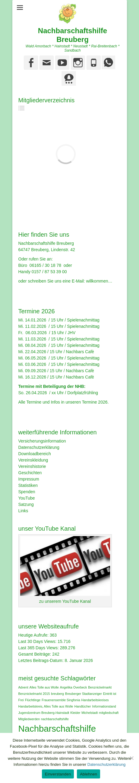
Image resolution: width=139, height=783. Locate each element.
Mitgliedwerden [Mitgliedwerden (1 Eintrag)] (29, 719)
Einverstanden (58, 774)
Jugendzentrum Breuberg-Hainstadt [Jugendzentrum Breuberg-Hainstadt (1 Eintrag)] (43, 712)
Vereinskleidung (33, 460)
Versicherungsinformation (42, 441)
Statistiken (28, 485)
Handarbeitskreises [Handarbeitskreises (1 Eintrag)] (95, 700)
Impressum (28, 479)
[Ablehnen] (131, 758)
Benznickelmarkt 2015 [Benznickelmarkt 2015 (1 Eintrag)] (34, 693)
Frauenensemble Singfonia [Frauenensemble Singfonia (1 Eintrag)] (61, 700)
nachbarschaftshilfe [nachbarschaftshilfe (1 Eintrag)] (55, 719)
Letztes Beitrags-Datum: (41, 660)
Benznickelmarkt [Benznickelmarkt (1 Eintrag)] (100, 687)
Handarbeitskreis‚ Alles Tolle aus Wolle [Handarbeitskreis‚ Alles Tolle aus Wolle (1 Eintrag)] (45, 706)
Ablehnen (88, 774)
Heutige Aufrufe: (34, 635)
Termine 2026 (95, 402)
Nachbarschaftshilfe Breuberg (72, 35)
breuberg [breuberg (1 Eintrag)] (57, 693)
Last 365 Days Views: (39, 647)
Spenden (26, 491)
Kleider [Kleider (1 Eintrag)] (75, 712)
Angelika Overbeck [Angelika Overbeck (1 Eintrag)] (73, 687)
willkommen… (99, 281)
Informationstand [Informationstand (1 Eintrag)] (104, 706)
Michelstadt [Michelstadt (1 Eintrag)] (89, 712)
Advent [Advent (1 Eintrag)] (23, 687)
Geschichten (30, 472)
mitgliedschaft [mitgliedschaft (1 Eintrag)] (108, 712)
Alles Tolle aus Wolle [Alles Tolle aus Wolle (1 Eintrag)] (44, 687)
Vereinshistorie (32, 466)
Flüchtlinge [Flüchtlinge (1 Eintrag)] (33, 700)
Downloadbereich (34, 453)
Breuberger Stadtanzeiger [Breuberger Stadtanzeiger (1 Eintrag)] (83, 693)
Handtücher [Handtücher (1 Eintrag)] (82, 706)
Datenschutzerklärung (38, 447)
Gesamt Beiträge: (35, 654)
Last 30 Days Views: (38, 641)
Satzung (26, 504)
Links (23, 510)
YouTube (26, 498)
